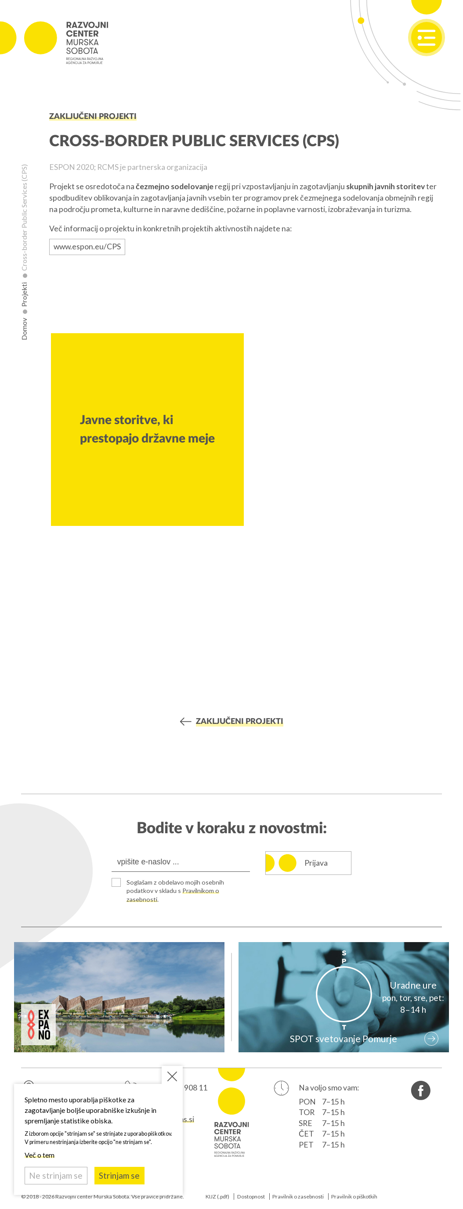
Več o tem (39, 1155)
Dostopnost (251, 1196)
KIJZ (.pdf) (217, 1196)
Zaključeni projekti (93, 116)
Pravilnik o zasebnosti (298, 1196)
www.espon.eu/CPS (87, 246)
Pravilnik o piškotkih (354, 1196)
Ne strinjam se (56, 1175)
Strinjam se (119, 1175)
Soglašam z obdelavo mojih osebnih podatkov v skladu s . (175, 890)
